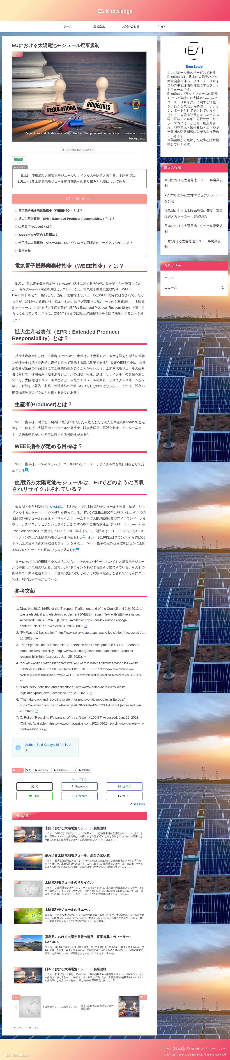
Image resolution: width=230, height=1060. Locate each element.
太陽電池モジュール (65, 773)
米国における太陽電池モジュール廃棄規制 (193, 183)
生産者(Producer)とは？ (36, 228)
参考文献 (25, 253)
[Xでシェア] (23, 789)
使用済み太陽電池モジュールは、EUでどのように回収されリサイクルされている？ (79, 245)
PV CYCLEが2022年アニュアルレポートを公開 (193, 198)
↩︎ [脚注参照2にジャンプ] (36, 641)
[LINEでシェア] (91, 789)
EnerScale (194, 66)
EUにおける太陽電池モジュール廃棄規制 (192, 244)
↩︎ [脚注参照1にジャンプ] (85, 628)
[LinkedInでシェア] (113, 789)
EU (29, 773)
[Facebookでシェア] (46, 789)
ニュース (194, 287)
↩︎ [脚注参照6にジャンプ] (36, 714)
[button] (135, 789)
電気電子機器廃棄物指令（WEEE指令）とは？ (52, 211)
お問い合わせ (188, 1048)
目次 (76, 198)
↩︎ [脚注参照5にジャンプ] (90, 695)
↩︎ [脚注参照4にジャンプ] (21, 683)
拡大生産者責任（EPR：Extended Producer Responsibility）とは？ (69, 219)
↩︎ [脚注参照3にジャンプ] (85, 659)
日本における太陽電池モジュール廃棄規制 (193, 228)
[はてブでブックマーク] (68, 789)
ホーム (159, 1048)
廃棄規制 (84, 773)
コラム (17, 773)
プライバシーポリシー (211, 1048)
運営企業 (172, 1048)
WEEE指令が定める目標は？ (40, 236)
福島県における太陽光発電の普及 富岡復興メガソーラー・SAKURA (193, 213)
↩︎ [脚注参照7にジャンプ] (45, 732)
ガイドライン (43, 773)
